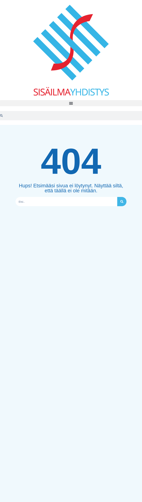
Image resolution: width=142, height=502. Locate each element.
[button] (71, 103)
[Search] (121, 201)
